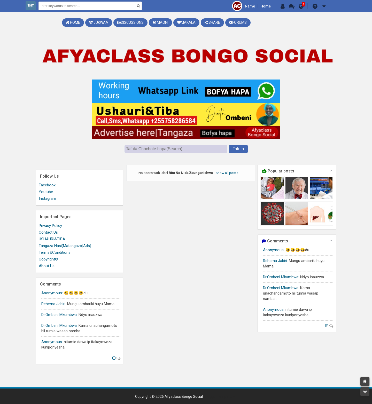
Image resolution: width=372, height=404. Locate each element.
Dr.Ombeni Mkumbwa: (281, 277)
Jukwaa (98, 22)
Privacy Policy (50, 225)
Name (250, 6)
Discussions (130, 22)
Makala (186, 22)
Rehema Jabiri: (275, 260)
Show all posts (227, 173)
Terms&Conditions (55, 252)
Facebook (47, 185)
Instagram (47, 198)
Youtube (46, 191)
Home (265, 6)
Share (212, 22)
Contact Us (48, 232)
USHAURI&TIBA (52, 239)
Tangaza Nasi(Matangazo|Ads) (65, 245)
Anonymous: (273, 250)
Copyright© (48, 259)
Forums (238, 22)
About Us (47, 266)
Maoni (160, 22)
